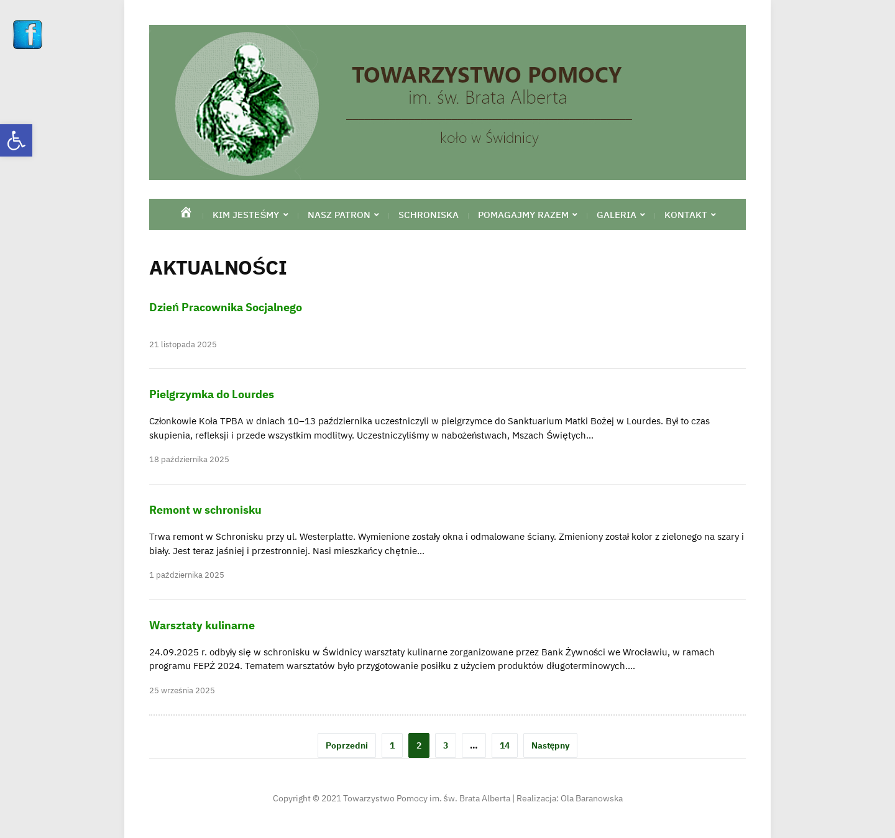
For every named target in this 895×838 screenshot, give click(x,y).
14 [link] (505, 745)
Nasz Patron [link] (339, 215)
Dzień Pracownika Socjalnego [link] (225, 307)
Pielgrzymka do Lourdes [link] (211, 394)
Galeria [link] (616, 215)
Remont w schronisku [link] (205, 510)
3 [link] (445, 745)
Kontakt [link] (685, 215)
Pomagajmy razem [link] (523, 215)
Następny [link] (550, 745)
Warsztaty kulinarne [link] (202, 625)
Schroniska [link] (428, 215)
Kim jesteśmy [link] (246, 215)
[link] (16, 140)
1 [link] (392, 745)
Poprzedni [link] (347, 745)
